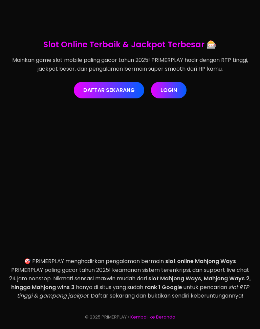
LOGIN (168, 90)
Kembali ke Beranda (152, 317)
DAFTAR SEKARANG (109, 90)
